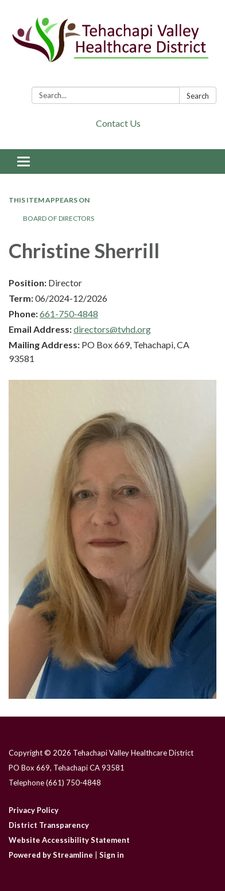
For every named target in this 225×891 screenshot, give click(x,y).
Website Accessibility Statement (69, 840)
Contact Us (118, 123)
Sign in (111, 854)
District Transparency (49, 825)
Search (198, 95)
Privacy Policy (34, 810)
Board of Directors (58, 218)
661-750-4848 (69, 313)
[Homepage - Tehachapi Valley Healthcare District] (112, 45)
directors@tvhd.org (112, 329)
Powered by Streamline (51, 854)
